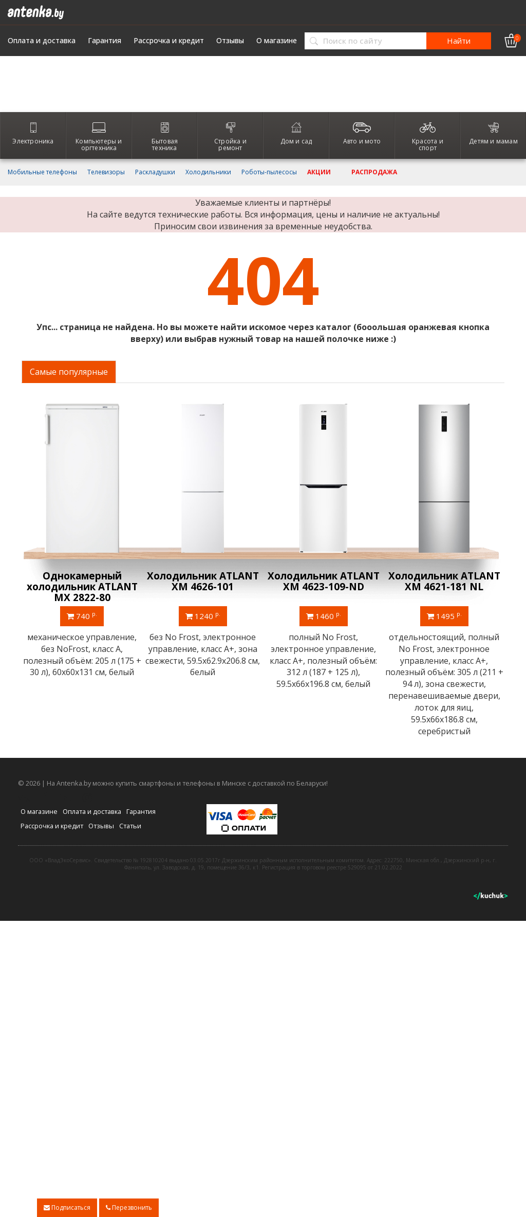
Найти (459, 40)
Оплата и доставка (42, 40)
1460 (323, 615)
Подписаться (67, 1207)
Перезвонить (129, 1207)
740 (82, 615)
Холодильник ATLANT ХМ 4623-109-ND (324, 581)
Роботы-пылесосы (269, 172)
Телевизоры (106, 172)
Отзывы (230, 40)
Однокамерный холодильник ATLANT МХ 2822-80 (82, 586)
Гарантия (104, 40)
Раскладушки (155, 172)
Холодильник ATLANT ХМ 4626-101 (203, 581)
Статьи (130, 825)
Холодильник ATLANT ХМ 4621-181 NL (444, 581)
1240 (202, 615)
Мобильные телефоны (42, 172)
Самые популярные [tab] (69, 371)
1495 (444, 615)
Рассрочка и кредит (169, 40)
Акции (319, 172)
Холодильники (208, 172)
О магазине (276, 40)
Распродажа (374, 172)
